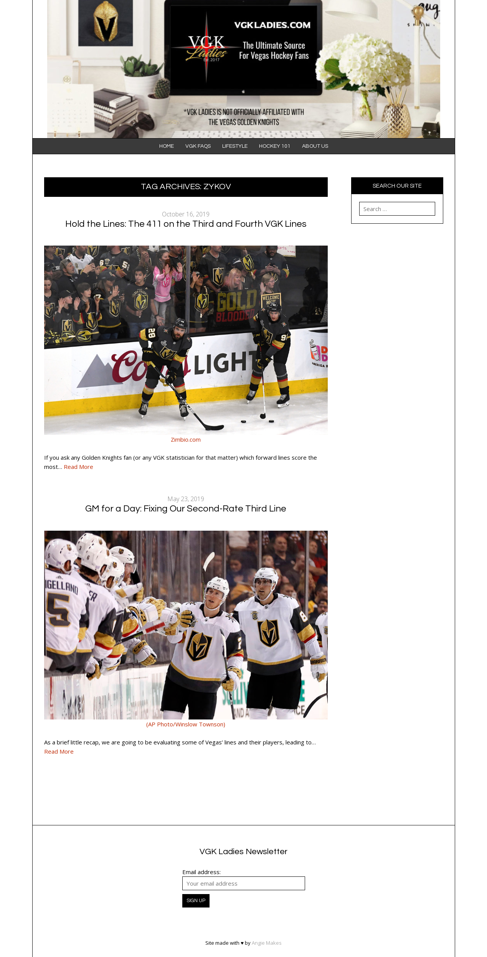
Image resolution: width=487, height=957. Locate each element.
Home (166, 146)
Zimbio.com (186, 439)
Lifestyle (235, 146)
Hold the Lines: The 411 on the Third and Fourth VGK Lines (186, 224)
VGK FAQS (198, 146)
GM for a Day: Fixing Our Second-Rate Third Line (185, 508)
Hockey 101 (275, 146)
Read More (78, 466)
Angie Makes (267, 942)
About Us (315, 146)
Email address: (201, 872)
